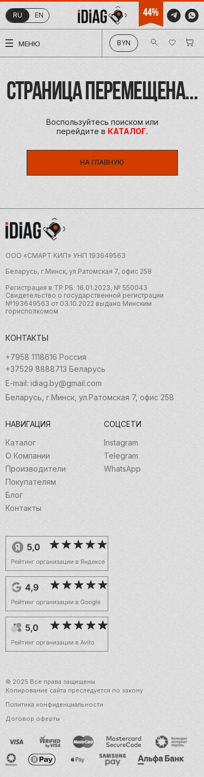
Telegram (121, 456)
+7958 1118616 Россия (45, 357)
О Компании (27, 456)
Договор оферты (32, 719)
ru (17, 15)
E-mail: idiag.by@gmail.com (53, 383)
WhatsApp (122, 469)
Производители (35, 469)
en (39, 15)
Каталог (20, 443)
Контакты (23, 508)
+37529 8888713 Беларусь (55, 369)
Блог (14, 495)
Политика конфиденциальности (54, 705)
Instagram (121, 443)
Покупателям (30, 482)
